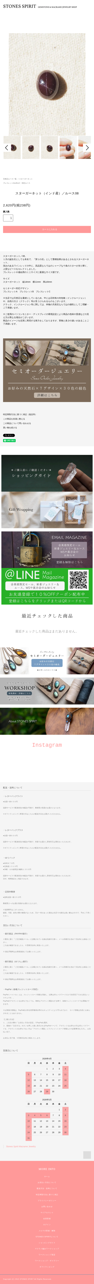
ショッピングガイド (47, 1243)
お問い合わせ (47, 1206)
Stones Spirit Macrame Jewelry (21, 1146)
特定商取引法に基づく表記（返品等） (20, 414)
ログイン (47, 1224)
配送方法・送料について (47, 1188)
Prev (7, 148)
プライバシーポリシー (47, 1200)
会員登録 (47, 1218)
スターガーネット (26, 179)
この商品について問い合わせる (17, 423)
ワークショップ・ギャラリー (47, 1261)
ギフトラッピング (47, 1267)
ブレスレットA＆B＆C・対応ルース (16, 183)
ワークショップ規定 (47, 1255)
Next (87, 148)
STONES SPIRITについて (47, 1237)
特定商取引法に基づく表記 (47, 1194)
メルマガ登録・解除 (47, 1231)
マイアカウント (47, 1212)
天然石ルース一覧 (10, 179)
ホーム (47, 1176)
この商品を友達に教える (14, 419)
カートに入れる (47, 229)
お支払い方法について (47, 1182)
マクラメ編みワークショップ (47, 1249)
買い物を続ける (10, 428)
